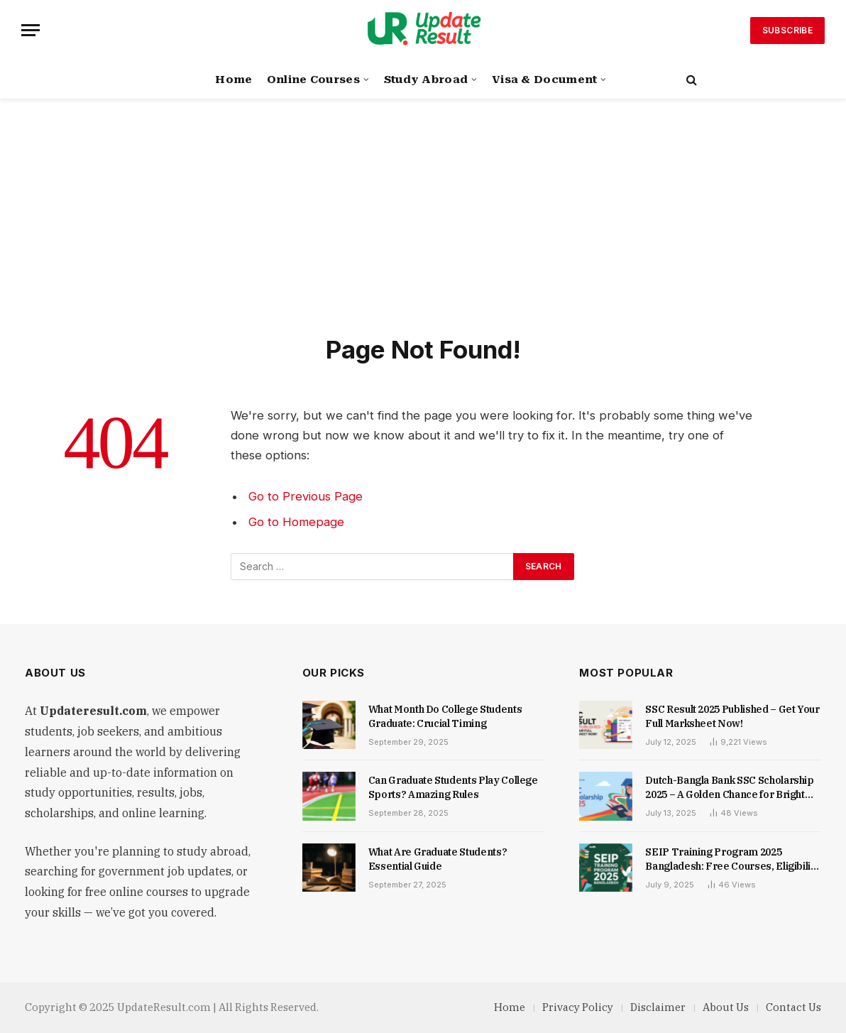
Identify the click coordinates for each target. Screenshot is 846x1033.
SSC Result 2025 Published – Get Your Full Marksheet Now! (732, 716)
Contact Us (793, 1007)
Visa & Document (545, 79)
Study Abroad (426, 79)
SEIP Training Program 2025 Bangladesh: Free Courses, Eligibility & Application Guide (732, 859)
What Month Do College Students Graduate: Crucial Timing (445, 716)
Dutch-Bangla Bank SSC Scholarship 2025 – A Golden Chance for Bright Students (729, 788)
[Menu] (30, 30)
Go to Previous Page (305, 496)
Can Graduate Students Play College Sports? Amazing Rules (453, 787)
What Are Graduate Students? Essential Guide (437, 859)
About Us (726, 1007)
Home (233, 79)
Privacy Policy (577, 1007)
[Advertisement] (423, 227)
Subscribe (787, 30)
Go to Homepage (296, 522)
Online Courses (313, 79)
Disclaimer (658, 1007)
